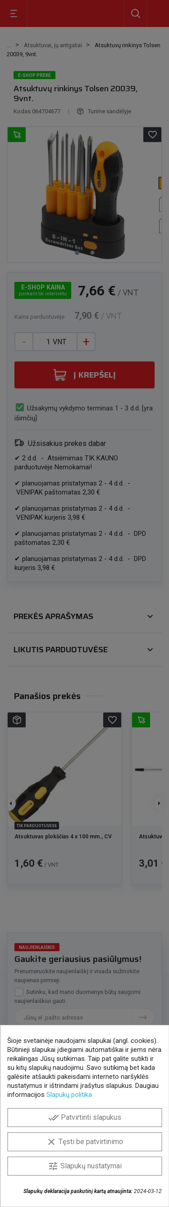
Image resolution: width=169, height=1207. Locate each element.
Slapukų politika (69, 1095)
